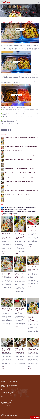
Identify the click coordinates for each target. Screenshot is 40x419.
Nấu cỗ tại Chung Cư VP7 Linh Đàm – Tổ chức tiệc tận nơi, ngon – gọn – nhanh (20, 168)
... (5, 251)
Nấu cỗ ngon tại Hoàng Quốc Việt (7, 209)
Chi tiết (3, 253)
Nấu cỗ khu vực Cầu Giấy (30, 207)
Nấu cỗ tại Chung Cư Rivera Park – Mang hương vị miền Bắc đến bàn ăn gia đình (20, 194)
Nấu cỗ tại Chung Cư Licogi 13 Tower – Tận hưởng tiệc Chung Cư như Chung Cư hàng (21, 185)
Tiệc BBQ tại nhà (4, 213)
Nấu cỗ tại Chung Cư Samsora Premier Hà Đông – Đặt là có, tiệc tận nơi (19, 159)
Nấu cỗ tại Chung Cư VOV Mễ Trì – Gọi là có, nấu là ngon (16, 150)
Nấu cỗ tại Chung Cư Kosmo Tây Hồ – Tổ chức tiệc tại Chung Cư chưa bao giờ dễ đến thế (22, 142)
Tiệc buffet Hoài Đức (13, 213)
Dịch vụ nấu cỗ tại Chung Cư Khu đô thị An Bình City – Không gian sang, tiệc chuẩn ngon (22, 190)
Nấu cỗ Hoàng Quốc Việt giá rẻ (6, 207)
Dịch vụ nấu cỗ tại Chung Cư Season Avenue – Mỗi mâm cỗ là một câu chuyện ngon (21, 155)
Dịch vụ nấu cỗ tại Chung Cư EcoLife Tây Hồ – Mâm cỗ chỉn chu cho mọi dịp (19, 163)
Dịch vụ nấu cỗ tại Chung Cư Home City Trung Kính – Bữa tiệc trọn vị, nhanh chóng (21, 199)
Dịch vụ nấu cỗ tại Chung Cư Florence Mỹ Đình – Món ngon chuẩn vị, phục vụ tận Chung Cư (22, 138)
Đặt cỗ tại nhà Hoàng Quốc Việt (20, 209)
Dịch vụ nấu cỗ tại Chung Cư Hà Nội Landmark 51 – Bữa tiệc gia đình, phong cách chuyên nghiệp (22, 173)
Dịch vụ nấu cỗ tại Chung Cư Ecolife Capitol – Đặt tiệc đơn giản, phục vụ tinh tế (20, 181)
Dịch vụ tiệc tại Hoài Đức (21, 211)
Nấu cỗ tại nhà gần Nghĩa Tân (19, 207)
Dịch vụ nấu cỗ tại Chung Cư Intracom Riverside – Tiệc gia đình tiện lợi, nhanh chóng (21, 146)
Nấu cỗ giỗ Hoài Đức (31, 211)
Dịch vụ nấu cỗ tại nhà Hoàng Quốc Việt (8, 211)
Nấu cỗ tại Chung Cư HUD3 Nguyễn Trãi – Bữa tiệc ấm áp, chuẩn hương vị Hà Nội (20, 177)
